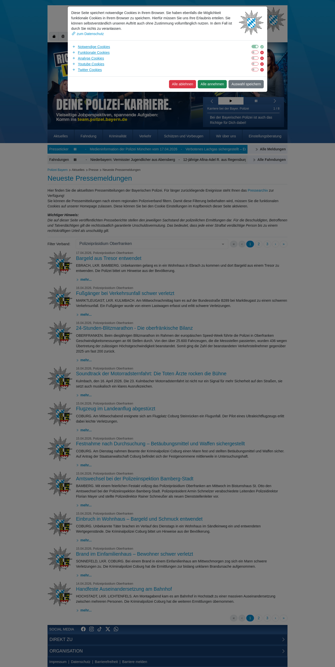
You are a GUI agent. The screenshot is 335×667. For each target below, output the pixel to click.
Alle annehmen (212, 84)
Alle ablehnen (182, 84)
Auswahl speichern (246, 84)
